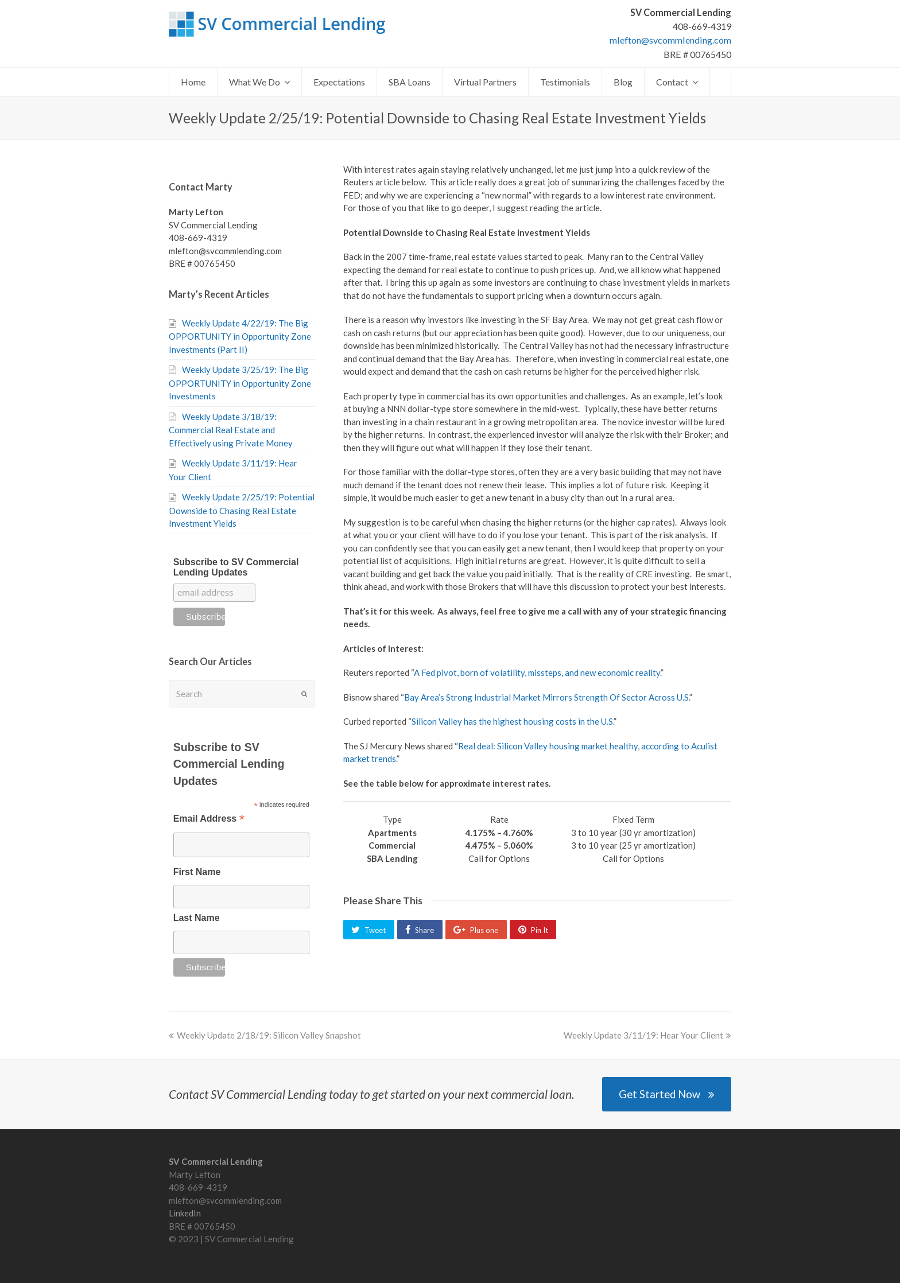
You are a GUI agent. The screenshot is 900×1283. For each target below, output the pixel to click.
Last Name (196, 918)
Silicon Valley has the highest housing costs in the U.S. (513, 721)
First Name (197, 872)
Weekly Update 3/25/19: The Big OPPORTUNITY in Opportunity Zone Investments (240, 382)
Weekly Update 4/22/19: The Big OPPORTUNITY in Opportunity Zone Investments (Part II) (240, 336)
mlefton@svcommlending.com (670, 39)
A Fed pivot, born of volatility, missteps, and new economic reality (537, 672)
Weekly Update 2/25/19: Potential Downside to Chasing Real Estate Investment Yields (242, 510)
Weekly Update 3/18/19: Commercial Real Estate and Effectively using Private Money (231, 429)
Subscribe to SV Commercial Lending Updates (236, 567)
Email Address (209, 819)
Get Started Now (667, 1094)
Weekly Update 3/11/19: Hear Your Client (647, 1035)
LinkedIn (185, 1213)
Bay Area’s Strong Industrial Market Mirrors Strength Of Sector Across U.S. (546, 697)
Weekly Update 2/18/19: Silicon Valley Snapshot (265, 1035)
